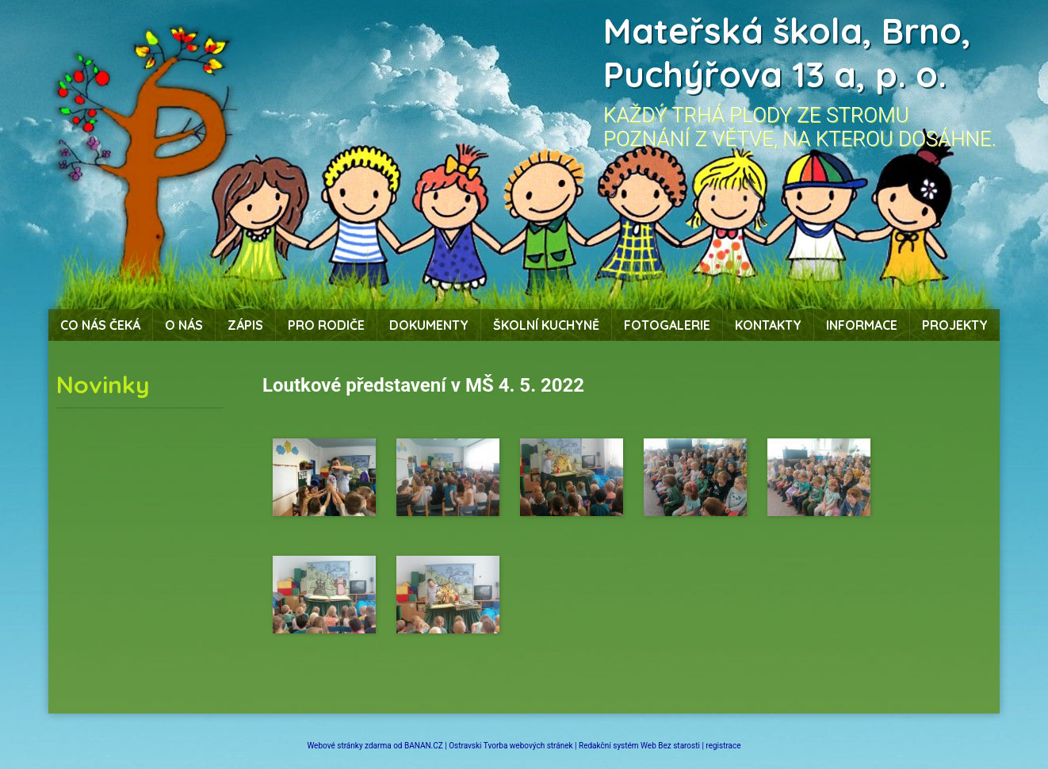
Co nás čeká (100, 325)
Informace (861, 325)
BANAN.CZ (423, 745)
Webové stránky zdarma (349, 745)
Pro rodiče (326, 325)
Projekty (955, 325)
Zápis (245, 325)
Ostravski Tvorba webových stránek (510, 745)
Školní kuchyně (546, 325)
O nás (184, 325)
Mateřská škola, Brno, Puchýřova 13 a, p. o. (787, 52)
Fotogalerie (667, 325)
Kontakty (768, 325)
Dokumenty (429, 325)
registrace (723, 745)
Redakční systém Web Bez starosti (639, 745)
